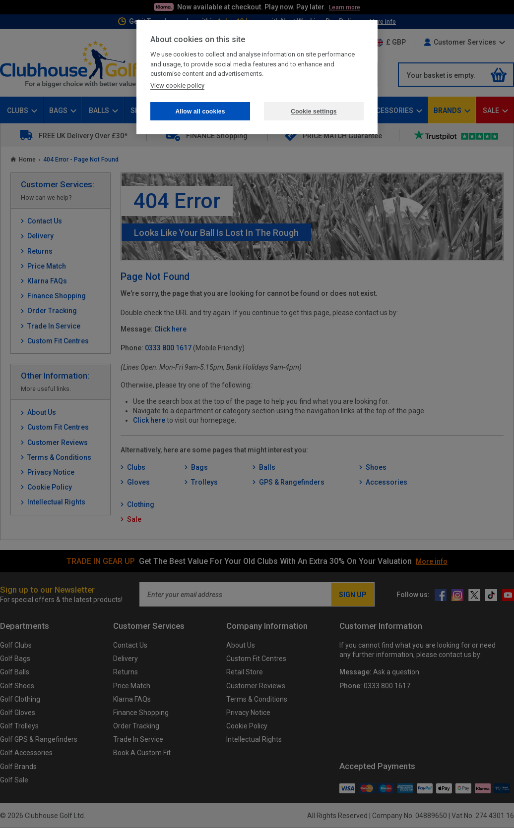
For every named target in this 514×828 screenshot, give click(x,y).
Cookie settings (313, 111)
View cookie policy (177, 85)
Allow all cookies (200, 111)
